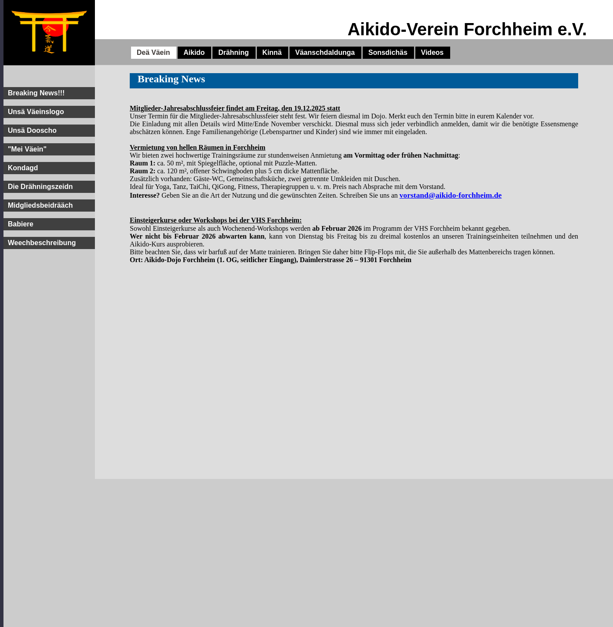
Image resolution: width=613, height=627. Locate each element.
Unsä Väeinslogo (36, 111)
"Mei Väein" (27, 149)
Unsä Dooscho (32, 130)
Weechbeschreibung (42, 242)
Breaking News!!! (36, 93)
